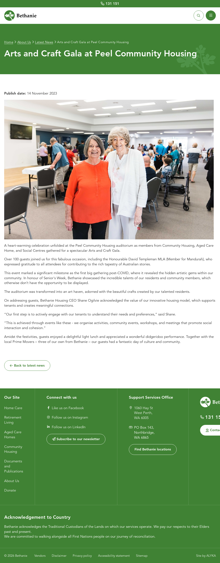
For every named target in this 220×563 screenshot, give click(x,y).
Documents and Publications (13, 466)
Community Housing (13, 449)
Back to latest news (29, 365)
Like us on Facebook (65, 408)
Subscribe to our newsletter (76, 439)
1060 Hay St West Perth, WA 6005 (141, 413)
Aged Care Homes (12, 434)
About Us (11, 481)
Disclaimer (59, 556)
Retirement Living (12, 420)
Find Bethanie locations (153, 449)
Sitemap (142, 556)
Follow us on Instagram (67, 417)
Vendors (39, 556)
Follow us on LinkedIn (66, 427)
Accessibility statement (114, 556)
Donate (10, 490)
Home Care (13, 408)
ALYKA (211, 556)
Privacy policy (82, 556)
